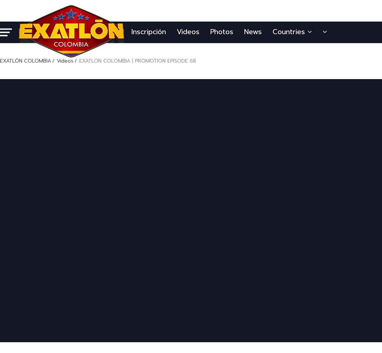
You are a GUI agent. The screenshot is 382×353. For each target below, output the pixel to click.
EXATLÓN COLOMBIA (25, 61)
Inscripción (148, 32)
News (253, 32)
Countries (292, 32)
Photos (221, 32)
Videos (188, 32)
